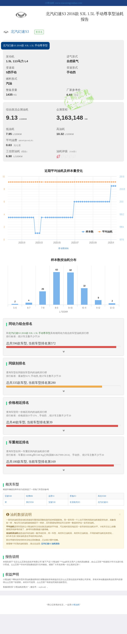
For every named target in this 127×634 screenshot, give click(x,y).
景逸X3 (73, 496)
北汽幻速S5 (103, 502)
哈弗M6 (29, 496)
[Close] (120, 514)
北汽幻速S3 (20, 32)
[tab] (63, 337)
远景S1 (51, 496)
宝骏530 (51, 502)
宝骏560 (8, 496)
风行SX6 (30, 502)
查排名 (39, 32)
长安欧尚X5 (75, 502)
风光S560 (102, 496)
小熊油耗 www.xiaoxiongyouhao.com (63, 3)
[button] (63, 415)
